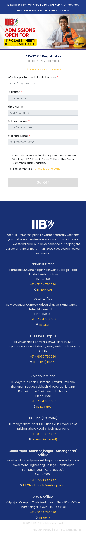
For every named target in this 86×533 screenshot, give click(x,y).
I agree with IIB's (36, 169)
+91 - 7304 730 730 (43, 284)
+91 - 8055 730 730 (43, 357)
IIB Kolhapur (44, 407)
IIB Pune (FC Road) (44, 439)
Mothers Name (19, 136)
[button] (6, 36)
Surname (15, 92)
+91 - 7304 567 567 (43, 319)
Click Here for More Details (43, 69)
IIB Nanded (44, 290)
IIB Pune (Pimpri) (44, 362)
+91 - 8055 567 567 (43, 434)
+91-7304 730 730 (40, 5)
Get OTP (43, 182)
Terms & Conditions (46, 169)
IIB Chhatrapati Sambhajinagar (44, 485)
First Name (16, 107)
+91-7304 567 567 (67, 5)
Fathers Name (19, 121)
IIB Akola (44, 518)
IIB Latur (44, 325)
